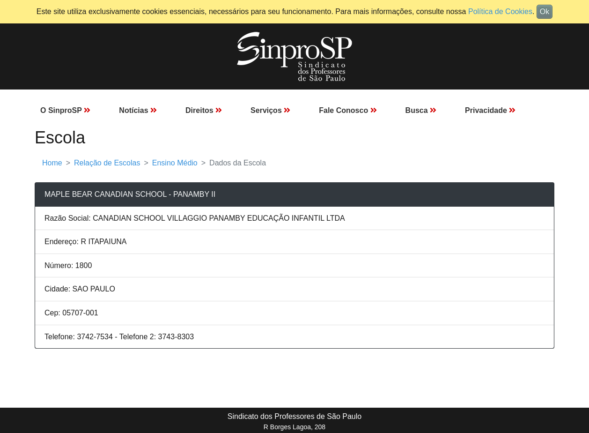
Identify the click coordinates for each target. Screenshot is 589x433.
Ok (544, 11)
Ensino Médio (175, 163)
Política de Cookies (500, 11)
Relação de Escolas (107, 163)
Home (52, 163)
